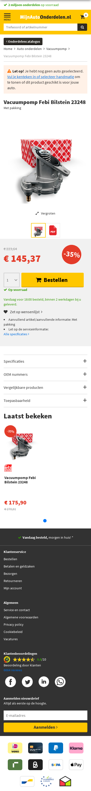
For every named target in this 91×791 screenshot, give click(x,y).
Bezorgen (10, 573)
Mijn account (13, 588)
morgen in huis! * (48, 537)
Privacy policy (14, 624)
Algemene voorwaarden (21, 617)
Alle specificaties (16, 334)
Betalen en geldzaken (19, 566)
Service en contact (17, 610)
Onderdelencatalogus (23, 41)
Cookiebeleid (13, 632)
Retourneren (13, 581)
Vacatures (11, 639)
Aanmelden (46, 727)
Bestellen (52, 280)
